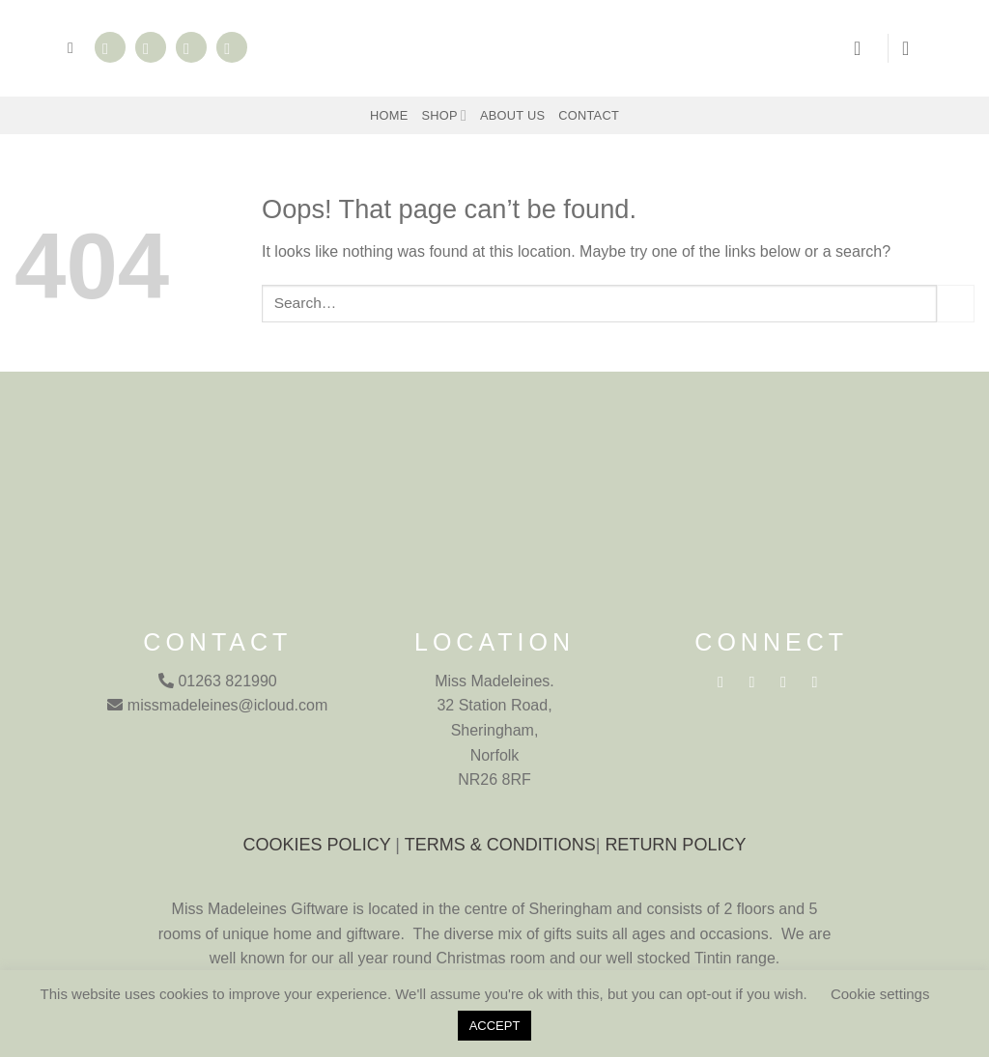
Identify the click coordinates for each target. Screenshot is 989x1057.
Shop (443, 115)
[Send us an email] (191, 47)
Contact (588, 115)
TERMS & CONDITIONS (500, 844)
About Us (512, 115)
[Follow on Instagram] (150, 47)
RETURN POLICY (675, 844)
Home (389, 115)
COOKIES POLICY (317, 844)
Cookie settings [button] (880, 994)
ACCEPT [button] (495, 1025)
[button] (75, 48)
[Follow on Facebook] (110, 47)
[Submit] (956, 303)
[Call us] (231, 47)
